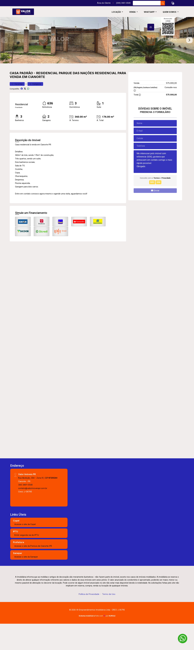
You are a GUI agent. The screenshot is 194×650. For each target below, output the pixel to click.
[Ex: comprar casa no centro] (147, 3)
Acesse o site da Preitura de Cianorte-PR (33, 567)
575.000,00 (171, 104)
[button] (172, 3)
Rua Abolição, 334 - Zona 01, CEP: (37, 499)
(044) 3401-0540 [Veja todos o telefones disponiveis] (123, 3)
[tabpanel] (97, 50)
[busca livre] (163, 3)
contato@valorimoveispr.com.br (32, 509)
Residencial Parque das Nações (65, 94)
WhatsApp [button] (149, 12)
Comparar (35, 105)
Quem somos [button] (170, 12)
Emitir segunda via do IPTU (26, 556)
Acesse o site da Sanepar (26, 578)
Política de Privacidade (89, 615)
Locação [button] (117, 12)
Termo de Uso (108, 615)
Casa (14, 94)
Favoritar (17, 105)
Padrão (26, 94)
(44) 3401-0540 (25, 506)
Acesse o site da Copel (25, 545)
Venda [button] (132, 12)
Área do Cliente (104, 3)
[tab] (150, 27)
